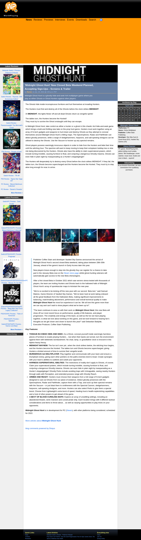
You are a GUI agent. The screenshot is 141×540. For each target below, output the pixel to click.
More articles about (43, 421)
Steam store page (71, 273)
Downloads (81, 19)
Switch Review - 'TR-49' (12, 175)
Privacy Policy (101, 538)
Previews (48, 19)
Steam (69, 410)
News (26, 535)
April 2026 (129, 106)
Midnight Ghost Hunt (129, 125)
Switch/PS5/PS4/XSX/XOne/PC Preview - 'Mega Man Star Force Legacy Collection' (12, 308)
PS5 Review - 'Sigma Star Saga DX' (11, 180)
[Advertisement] (70, 43)
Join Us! (99, 536)
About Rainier (129, 146)
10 (136, 113)
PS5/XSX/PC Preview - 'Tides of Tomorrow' (12, 314)
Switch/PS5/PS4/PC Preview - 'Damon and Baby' (11, 325)
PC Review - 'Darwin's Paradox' (11, 189)
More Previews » (17, 329)
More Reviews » (17, 193)
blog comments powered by (40, 428)
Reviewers (28, 538)
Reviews (38, 19)
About (98, 535)
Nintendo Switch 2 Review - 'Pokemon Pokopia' (60, 535)
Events (70, 19)
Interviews (60, 19)
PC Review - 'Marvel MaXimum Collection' (11, 185)
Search (92, 19)
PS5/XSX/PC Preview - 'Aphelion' (11, 320)
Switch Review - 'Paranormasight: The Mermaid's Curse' (12, 125)
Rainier (29, 92)
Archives (27, 536)
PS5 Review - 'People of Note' (12, 151)
